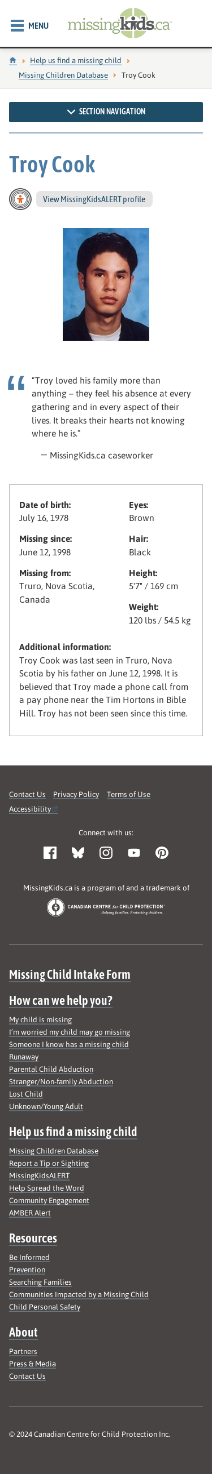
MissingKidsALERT (39, 1176)
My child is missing (40, 1020)
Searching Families (40, 1282)
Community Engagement (49, 1200)
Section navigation (105, 111)
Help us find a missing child (76, 60)
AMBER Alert (30, 1213)
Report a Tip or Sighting (49, 1163)
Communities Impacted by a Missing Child (79, 1294)
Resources (33, 1238)
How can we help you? (61, 1000)
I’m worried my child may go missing (69, 1032)
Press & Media (32, 1364)
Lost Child (26, 1094)
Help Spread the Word (46, 1188)
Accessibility (30, 809)
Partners (23, 1351)
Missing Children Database (63, 75)
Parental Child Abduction (51, 1069)
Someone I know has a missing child (69, 1044)
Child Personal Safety (44, 1307)
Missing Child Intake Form (70, 974)
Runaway (23, 1057)
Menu (30, 26)
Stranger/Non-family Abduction (61, 1081)
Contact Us (27, 794)
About (23, 1332)
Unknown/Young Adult (46, 1106)
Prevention (27, 1270)
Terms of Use (128, 794)
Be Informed (29, 1257)
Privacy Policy (76, 794)
